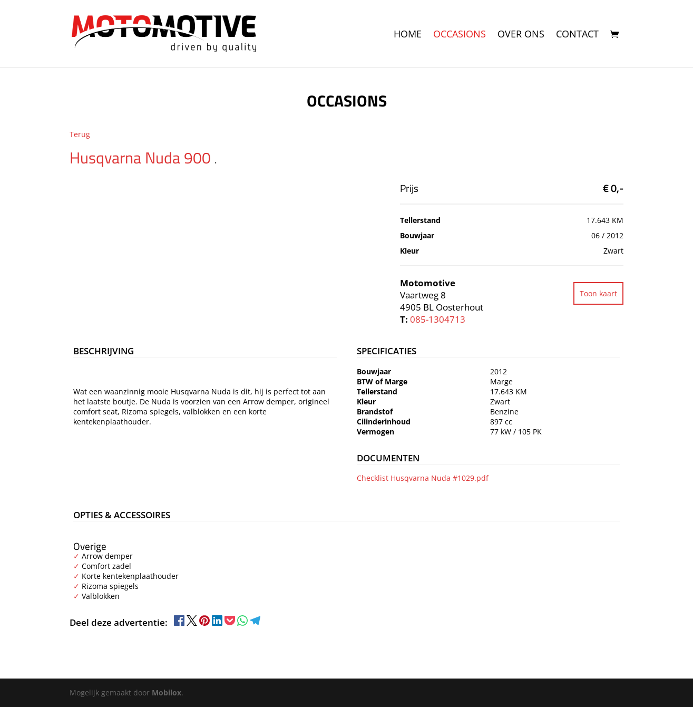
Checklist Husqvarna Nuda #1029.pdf (423, 478)
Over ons (520, 35)
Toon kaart (598, 293)
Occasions (459, 35)
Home (408, 35)
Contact (577, 35)
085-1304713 (437, 319)
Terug (80, 134)
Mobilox (166, 692)
